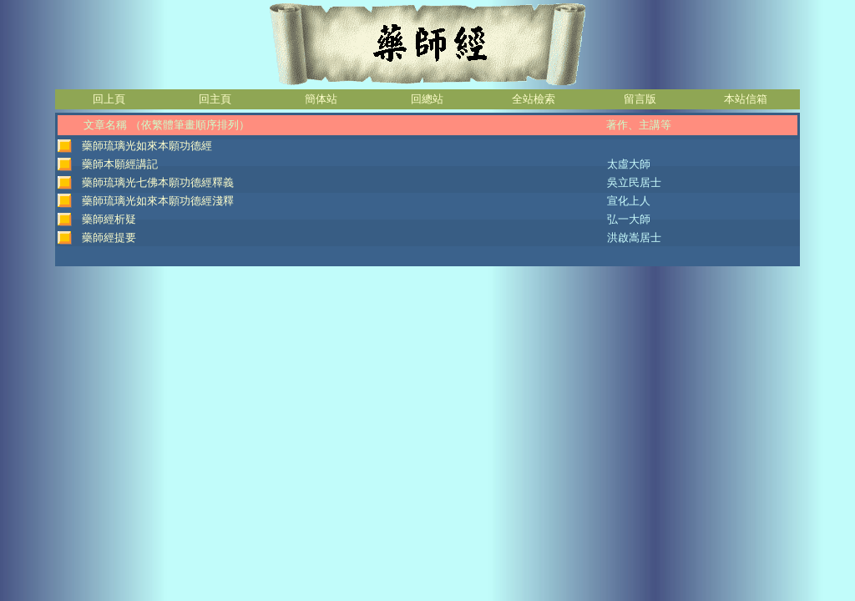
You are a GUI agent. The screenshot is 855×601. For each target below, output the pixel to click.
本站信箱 (745, 99)
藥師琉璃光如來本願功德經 (147, 145)
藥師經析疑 (109, 219)
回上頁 (109, 99)
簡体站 (321, 99)
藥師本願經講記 (120, 164)
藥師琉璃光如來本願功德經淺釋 (158, 200)
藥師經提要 (109, 237)
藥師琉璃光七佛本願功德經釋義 (158, 182)
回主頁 (215, 99)
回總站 (427, 99)
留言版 (640, 99)
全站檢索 (533, 99)
